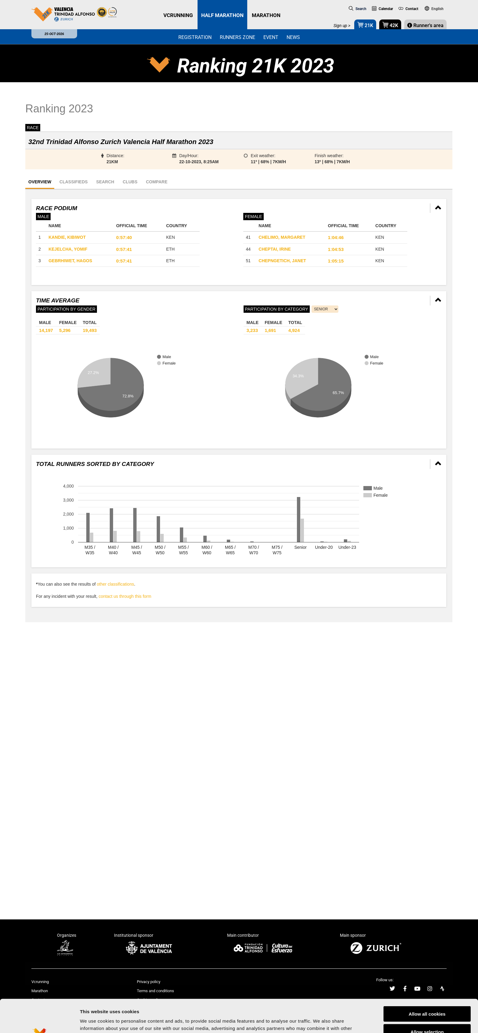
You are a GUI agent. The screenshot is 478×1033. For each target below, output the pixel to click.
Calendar (382, 9)
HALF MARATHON (222, 15)
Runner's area (425, 25)
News (293, 37)
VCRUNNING (178, 15)
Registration (195, 37)
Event (270, 37)
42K (390, 24)
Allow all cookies (427, 979)
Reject (427, 1015)
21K (365, 24)
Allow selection (427, 997)
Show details (320, 1021)
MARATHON (266, 15)
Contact (408, 9)
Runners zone (237, 37)
